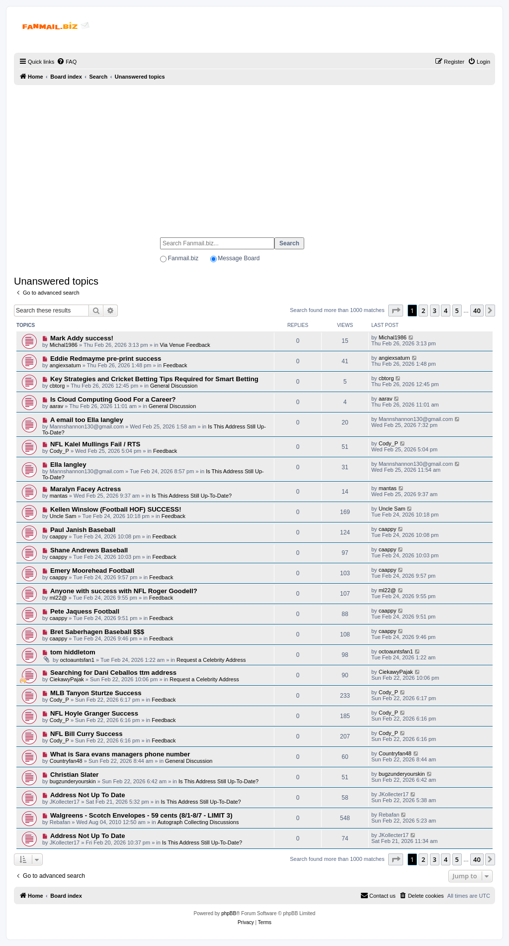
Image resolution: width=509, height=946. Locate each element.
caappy (58, 536)
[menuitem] (67, 62)
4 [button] (445, 310)
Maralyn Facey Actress (85, 489)
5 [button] (457, 310)
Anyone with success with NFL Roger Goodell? (123, 591)
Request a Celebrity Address (211, 660)
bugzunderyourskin (73, 781)
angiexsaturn (65, 365)
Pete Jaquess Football (84, 611)
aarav (57, 406)
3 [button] (434, 310)
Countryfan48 (66, 761)
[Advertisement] (254, 156)
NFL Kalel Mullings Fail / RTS (95, 444)
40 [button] (477, 310)
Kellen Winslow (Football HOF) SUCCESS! (115, 509)
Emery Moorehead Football (92, 570)
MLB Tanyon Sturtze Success (96, 693)
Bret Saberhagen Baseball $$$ (97, 631)
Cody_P (59, 451)
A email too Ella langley (86, 419)
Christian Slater (74, 774)
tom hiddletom (72, 652)
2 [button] (423, 310)
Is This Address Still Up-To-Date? (192, 496)
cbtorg (57, 386)
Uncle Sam (63, 516)
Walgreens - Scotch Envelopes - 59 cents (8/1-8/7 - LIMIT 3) (141, 815)
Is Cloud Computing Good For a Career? (113, 399)
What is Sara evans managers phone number (120, 754)
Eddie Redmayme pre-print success (106, 358)
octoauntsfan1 (77, 660)
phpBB (228, 913)
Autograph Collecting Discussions (198, 822)
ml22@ (58, 598)
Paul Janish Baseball (82, 529)
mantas (59, 496)
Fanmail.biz (183, 258)
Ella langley (68, 464)
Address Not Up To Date (87, 795)
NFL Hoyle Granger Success (94, 713)
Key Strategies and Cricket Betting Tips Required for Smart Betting (154, 379)
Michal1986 (64, 345)
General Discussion (173, 386)
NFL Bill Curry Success (86, 733)
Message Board (238, 258)
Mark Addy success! (81, 338)
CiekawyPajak (67, 679)
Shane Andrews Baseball (89, 550)
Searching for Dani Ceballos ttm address (113, 672)
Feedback (175, 365)
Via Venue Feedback (185, 345)
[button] (395, 310)
